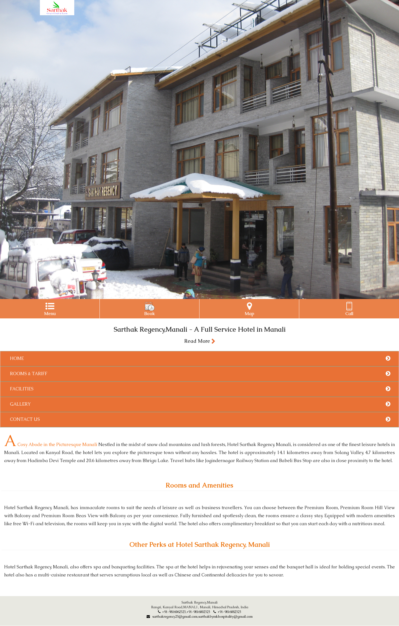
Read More (199, 341)
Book (149, 309)
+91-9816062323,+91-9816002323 (184, 612)
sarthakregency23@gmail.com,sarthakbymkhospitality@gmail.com (200, 616)
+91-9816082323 (227, 612)
